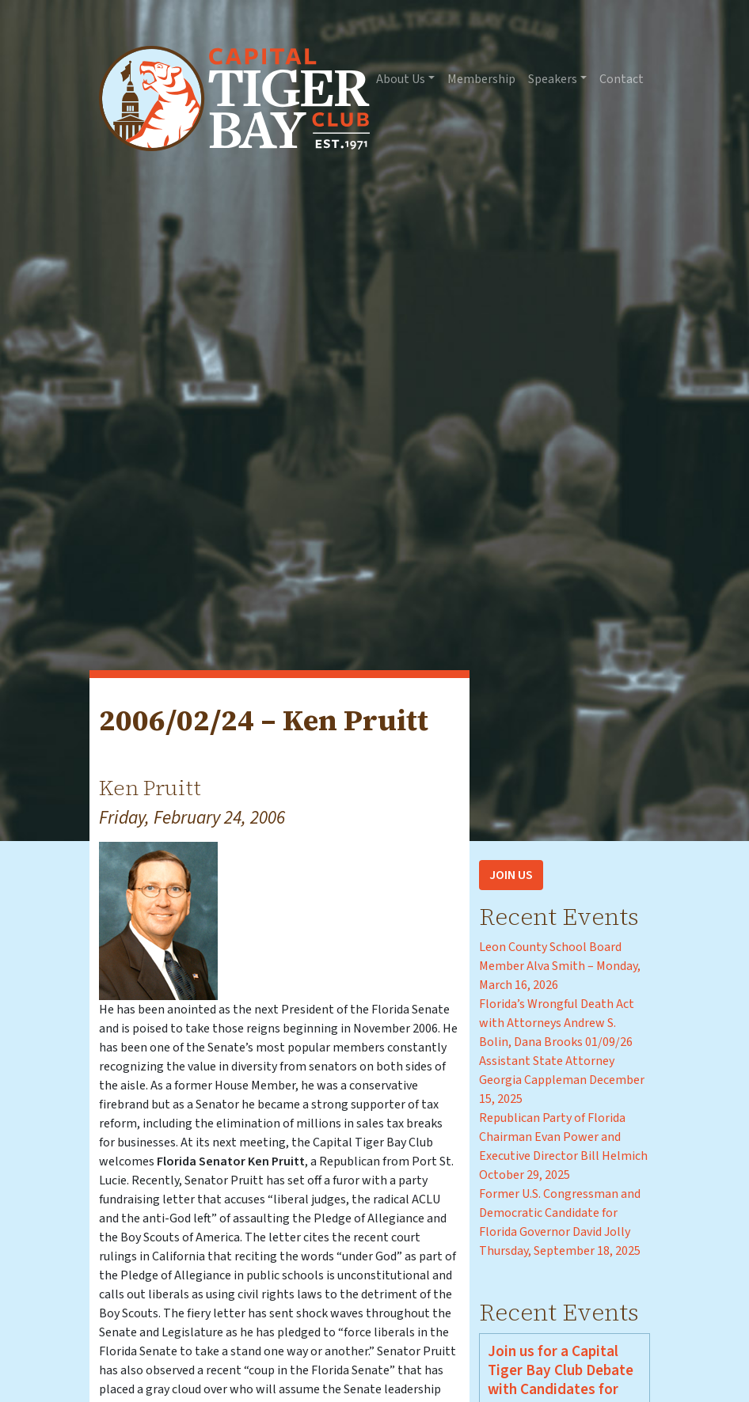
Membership (481, 79)
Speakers (552, 79)
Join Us (511, 875)
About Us (400, 79)
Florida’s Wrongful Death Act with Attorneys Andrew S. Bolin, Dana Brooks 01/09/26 (556, 1023)
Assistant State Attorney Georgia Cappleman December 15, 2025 (561, 1080)
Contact (621, 79)
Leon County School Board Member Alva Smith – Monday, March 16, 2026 (560, 966)
